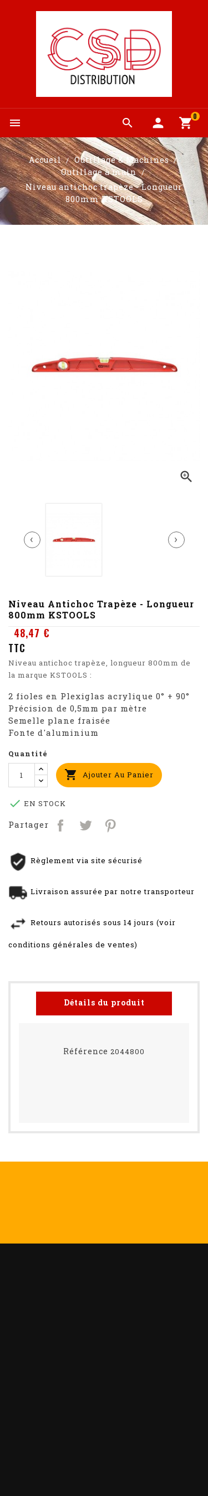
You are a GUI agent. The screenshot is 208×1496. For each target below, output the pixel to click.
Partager (61, 824)
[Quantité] (21, 775)
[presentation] (32, 540)
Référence (85, 1051)
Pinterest (111, 824)
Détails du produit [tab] (104, 1002)
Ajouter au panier (109, 775)
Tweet (86, 824)
